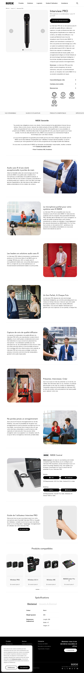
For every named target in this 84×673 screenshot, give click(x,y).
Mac (51, 490)
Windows (68, 490)
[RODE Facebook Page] (62, 668)
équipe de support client (43, 146)
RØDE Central (47, 460)
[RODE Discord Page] (77, 668)
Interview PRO (19, 8)
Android (68, 477)
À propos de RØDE (43, 643)
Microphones (9, 643)
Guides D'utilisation (52, 3)
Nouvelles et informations (44, 646)
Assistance (64, 3)
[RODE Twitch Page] (74, 668)
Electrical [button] (48, 604)
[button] (11, 31)
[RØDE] (12, 3)
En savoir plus (24, 529)
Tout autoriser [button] (24, 667)
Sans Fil (12, 8)
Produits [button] (21, 3)
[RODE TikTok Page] (72, 668)
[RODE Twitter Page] (65, 668)
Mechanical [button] (32, 604)
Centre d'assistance (27, 643)
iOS (51, 477)
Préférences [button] (11, 667)
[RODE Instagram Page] (67, 668)
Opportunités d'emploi (43, 648)
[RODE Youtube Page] (69, 668)
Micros (7, 8)
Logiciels (39, 3)
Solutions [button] (30, 3)
